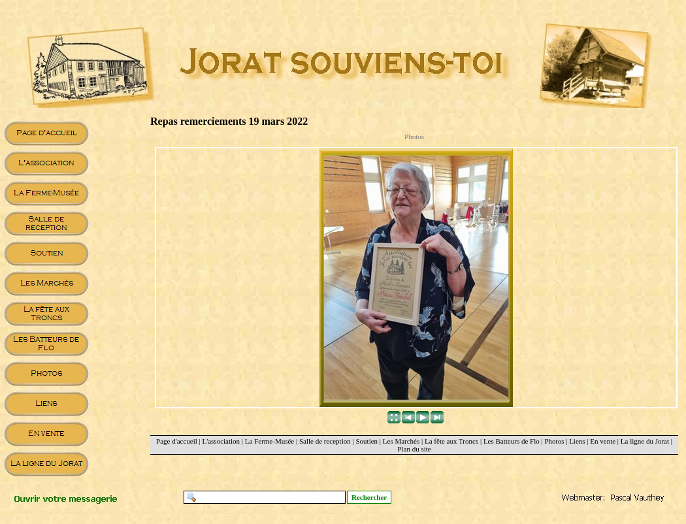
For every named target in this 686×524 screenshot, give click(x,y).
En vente (602, 441)
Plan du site (414, 449)
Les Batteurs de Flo (511, 441)
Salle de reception (325, 441)
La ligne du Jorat (645, 441)
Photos (554, 441)
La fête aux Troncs (451, 441)
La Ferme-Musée (269, 441)
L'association (221, 441)
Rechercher (369, 497)
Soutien (366, 441)
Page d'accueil (176, 441)
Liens (577, 441)
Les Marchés (401, 441)
